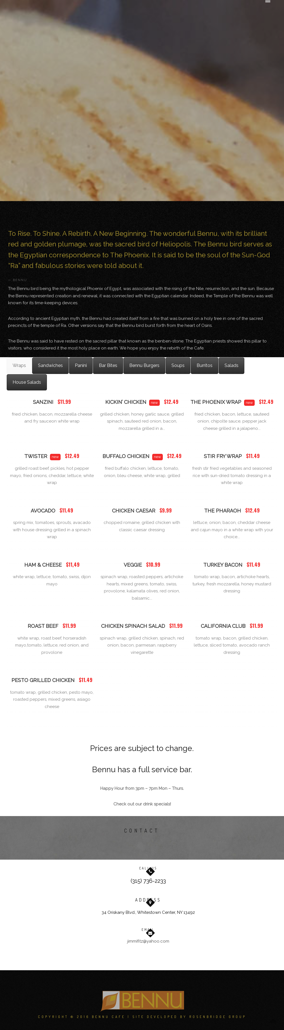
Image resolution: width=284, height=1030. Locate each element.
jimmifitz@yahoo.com (148, 941)
